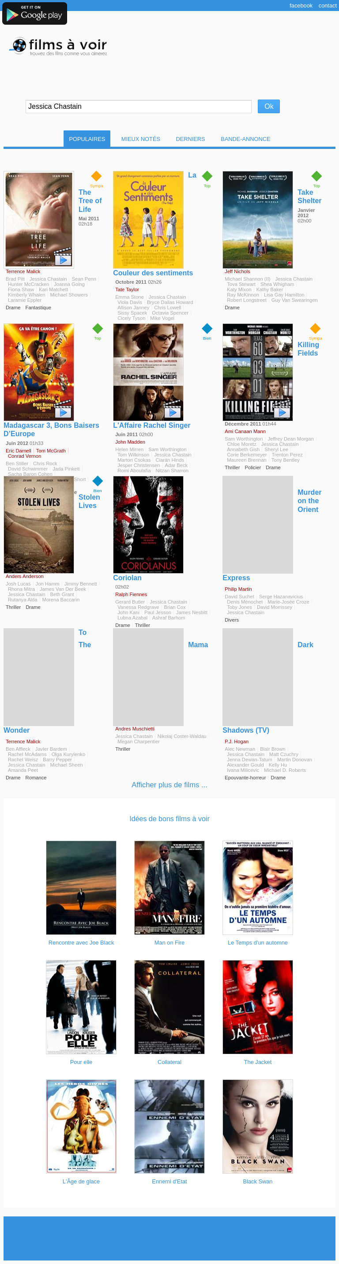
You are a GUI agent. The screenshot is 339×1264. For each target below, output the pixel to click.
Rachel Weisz (23, 759)
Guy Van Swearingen (294, 300)
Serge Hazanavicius (281, 596)
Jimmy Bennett (80, 583)
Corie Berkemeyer (247, 454)
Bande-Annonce (245, 139)
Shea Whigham (277, 284)
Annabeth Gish (243, 449)
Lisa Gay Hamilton (284, 294)
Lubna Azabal (132, 617)
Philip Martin (238, 589)
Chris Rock (45, 463)
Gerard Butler (130, 601)
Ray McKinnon (243, 294)
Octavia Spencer (170, 312)
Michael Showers (69, 294)
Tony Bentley (285, 460)
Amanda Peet (23, 770)
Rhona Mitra (21, 589)
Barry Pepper (57, 759)
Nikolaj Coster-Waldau (182, 736)
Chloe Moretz (241, 444)
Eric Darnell (18, 450)
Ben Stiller (17, 463)
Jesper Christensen (138, 465)
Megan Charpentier (138, 741)
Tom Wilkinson (133, 454)
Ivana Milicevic (243, 770)
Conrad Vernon (24, 456)
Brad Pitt (15, 279)
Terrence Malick (23, 271)
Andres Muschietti (134, 728)
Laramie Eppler (24, 300)
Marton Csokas (134, 460)
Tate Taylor (127, 289)
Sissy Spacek (132, 312)
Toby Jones (239, 607)
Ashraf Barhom (168, 617)
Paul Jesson (157, 612)
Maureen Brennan (247, 460)
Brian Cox (174, 607)
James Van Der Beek (63, 589)
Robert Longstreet (247, 300)
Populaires (87, 139)
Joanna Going (69, 284)
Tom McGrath (51, 450)
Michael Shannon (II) (247, 279)
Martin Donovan (294, 759)
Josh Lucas (18, 583)
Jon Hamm (48, 583)
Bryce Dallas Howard (170, 302)
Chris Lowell (167, 307)
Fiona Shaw (21, 289)
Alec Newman (240, 749)
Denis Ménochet (245, 601)
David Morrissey (274, 607)
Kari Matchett (53, 289)
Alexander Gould (245, 764)
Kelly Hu (278, 764)
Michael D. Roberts (285, 770)
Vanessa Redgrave (138, 607)
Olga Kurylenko (69, 754)
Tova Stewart (241, 284)
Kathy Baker (269, 289)
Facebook (301, 5)
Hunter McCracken (28, 284)
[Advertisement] (169, 1238)
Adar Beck (176, 465)
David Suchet (239, 596)
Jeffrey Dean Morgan (291, 438)
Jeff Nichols (237, 271)
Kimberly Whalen (26, 294)
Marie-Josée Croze (288, 601)
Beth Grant (62, 594)
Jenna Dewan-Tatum (249, 759)
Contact (328, 5)
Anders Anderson (25, 576)
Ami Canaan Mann (245, 431)
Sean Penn (84, 279)
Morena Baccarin (61, 599)
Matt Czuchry (283, 754)
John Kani (128, 612)
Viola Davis (129, 302)
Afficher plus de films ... (169, 785)
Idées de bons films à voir (169, 819)
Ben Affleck (18, 749)
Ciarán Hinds (169, 460)
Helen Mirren (129, 449)
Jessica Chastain (48, 279)
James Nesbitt (191, 612)
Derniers (190, 139)
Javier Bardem (51, 749)
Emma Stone (129, 297)
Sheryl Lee (276, 449)
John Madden (130, 442)
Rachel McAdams (27, 754)
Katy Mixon (239, 289)
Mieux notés (140, 139)
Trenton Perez (286, 454)
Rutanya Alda (23, 599)
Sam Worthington (167, 449)
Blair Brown (272, 749)
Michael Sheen (66, 764)
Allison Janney (133, 307)
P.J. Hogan (237, 741)
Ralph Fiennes (131, 594)
